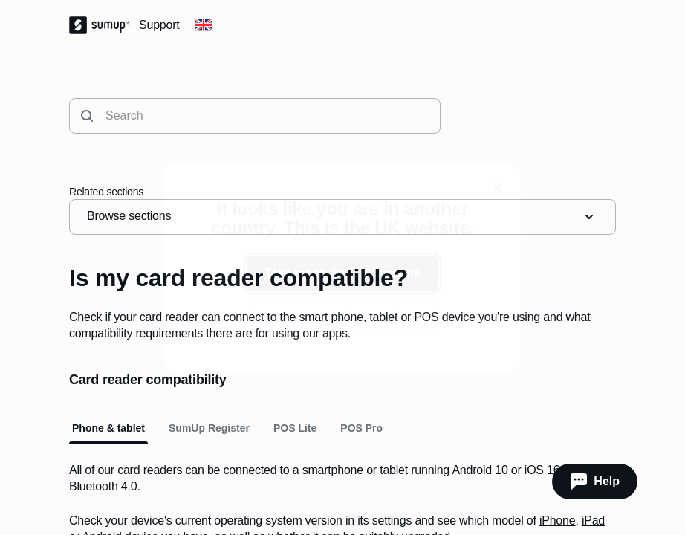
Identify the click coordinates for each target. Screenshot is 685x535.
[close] (497, 187)
